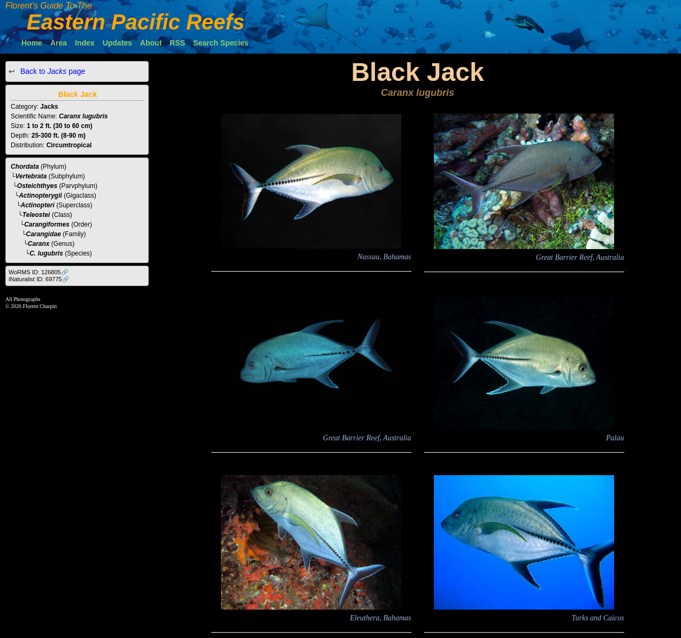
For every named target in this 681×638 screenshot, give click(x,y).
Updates (117, 43)
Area (58, 43)
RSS (177, 43)
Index (85, 43)
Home (31, 43)
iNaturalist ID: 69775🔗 (39, 279)
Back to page (51, 71)
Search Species (221, 43)
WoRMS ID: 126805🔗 (38, 272)
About (151, 43)
